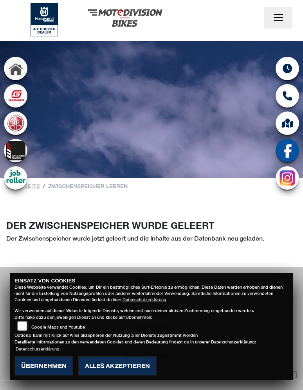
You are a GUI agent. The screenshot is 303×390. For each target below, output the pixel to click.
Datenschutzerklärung (144, 299)
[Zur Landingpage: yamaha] (15, 123)
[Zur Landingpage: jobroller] (15, 178)
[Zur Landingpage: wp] (15, 150)
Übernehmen (44, 365)
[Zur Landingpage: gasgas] (15, 96)
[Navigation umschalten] (278, 18)
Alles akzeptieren (117, 365)
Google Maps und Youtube (58, 326)
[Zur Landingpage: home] (15, 68)
